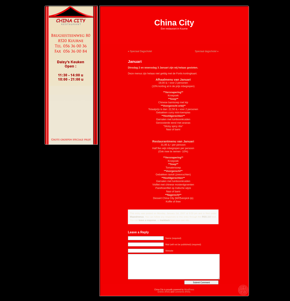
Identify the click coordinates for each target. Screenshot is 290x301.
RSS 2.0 (206, 217)
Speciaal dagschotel (205, 51)
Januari (135, 61)
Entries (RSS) (164, 292)
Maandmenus (137, 217)
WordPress (189, 289)
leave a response (147, 220)
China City (174, 22)
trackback (165, 220)
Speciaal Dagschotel (141, 51)
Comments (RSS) (182, 292)
